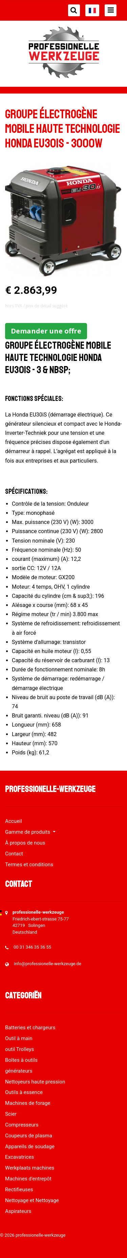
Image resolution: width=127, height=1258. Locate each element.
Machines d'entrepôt (28, 1179)
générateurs (19, 1071)
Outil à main (19, 1038)
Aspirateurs (18, 1211)
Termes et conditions (29, 864)
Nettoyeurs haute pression (35, 1082)
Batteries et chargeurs (30, 1027)
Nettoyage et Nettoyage (32, 1200)
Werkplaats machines (29, 1168)
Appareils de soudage (30, 1146)
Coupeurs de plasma (28, 1136)
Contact (14, 854)
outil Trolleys (19, 1049)
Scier (11, 1114)
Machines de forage (27, 1103)
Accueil (13, 821)
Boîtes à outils (21, 1060)
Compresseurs (22, 1125)
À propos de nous (25, 843)
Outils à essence (24, 1092)
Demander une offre (46, 331)
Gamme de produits (28, 832)
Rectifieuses (19, 1189)
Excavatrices (19, 1157)
